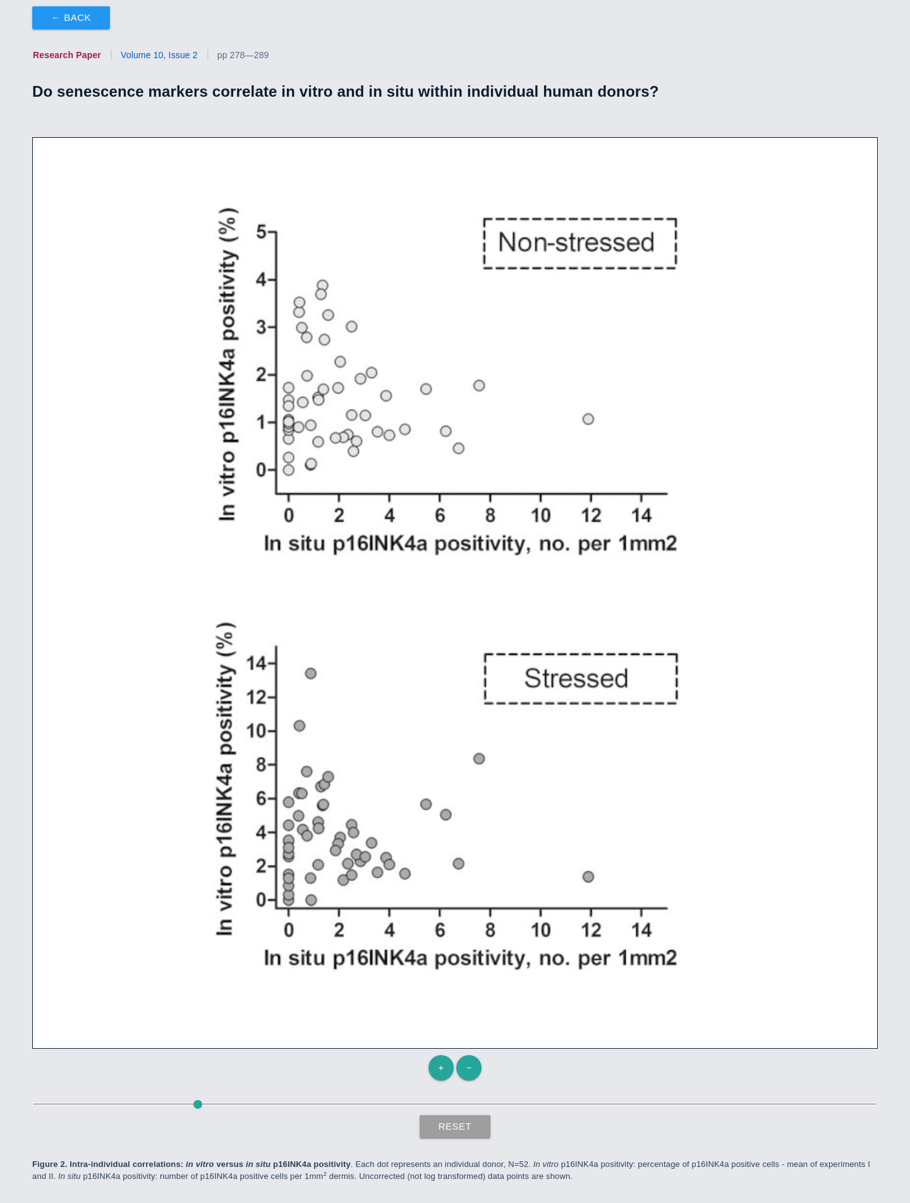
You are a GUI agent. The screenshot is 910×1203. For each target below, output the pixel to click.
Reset (455, 1126)
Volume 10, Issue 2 (159, 55)
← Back (71, 17)
